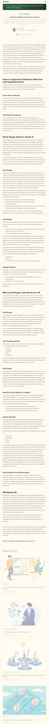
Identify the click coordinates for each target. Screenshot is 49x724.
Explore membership (16, 7)
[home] (6, 2)
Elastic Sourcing (24, 208)
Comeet (19, 190)
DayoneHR (35, 122)
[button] (45, 1)
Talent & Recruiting (24, 14)
